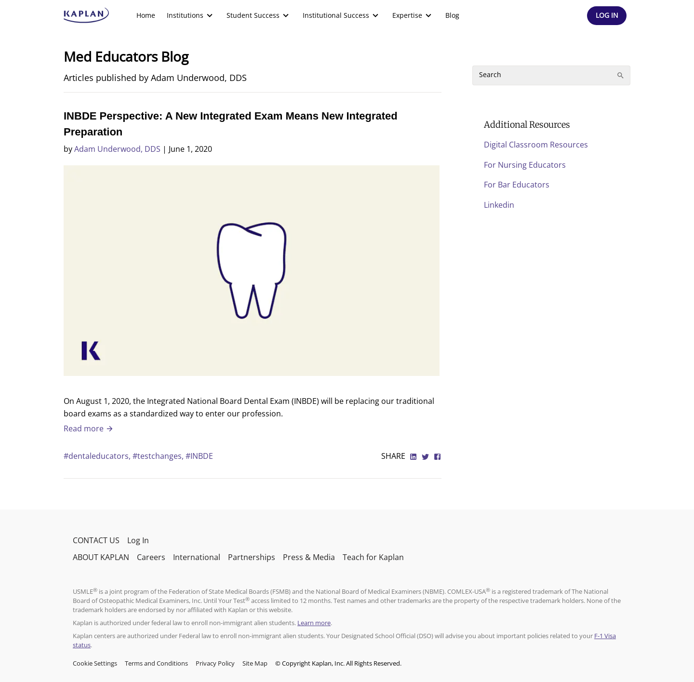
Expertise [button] (413, 15)
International (196, 557)
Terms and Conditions (156, 663)
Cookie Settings (95, 663)
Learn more (314, 622)
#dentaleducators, (98, 456)
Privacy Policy (215, 663)
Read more (89, 428)
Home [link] (145, 15)
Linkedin (499, 205)
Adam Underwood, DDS (117, 149)
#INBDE (199, 456)
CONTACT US (96, 540)
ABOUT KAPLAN (101, 557)
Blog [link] (452, 15)
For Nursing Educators (525, 165)
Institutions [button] (191, 15)
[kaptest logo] (86, 15)
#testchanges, (159, 456)
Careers (151, 557)
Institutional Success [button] (342, 15)
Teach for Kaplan (373, 557)
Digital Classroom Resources (536, 144)
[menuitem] (145, 15)
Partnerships (251, 557)
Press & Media (309, 557)
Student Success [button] (259, 15)
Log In (138, 540)
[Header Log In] (607, 15)
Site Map (254, 663)
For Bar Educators (516, 184)
